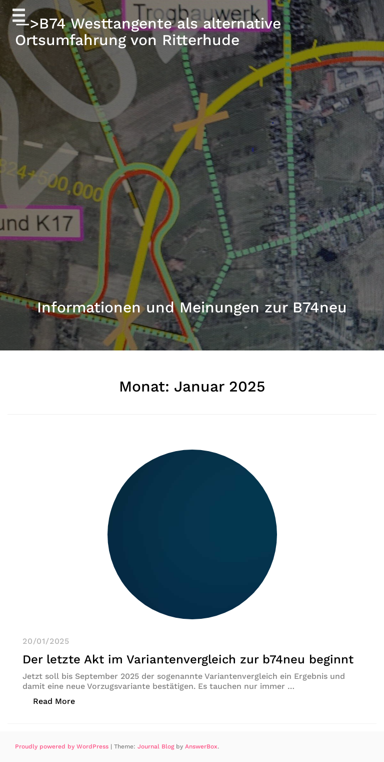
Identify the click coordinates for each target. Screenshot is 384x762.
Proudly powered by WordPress (62, 746)
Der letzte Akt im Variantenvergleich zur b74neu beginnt (188, 659)
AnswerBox (201, 746)
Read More (59, 700)
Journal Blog (157, 746)
